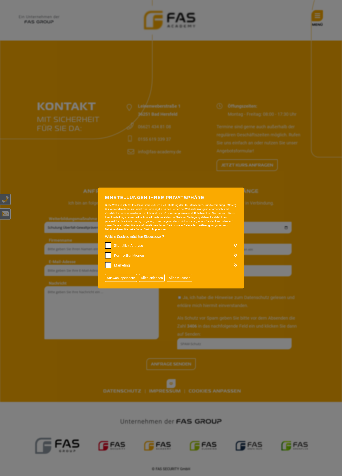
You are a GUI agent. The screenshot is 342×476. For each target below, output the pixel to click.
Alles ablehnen (152, 278)
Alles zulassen (179, 278)
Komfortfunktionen (129, 255)
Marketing (122, 265)
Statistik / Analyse (128, 245)
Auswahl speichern (121, 278)
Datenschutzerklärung (197, 225)
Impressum (159, 229)
